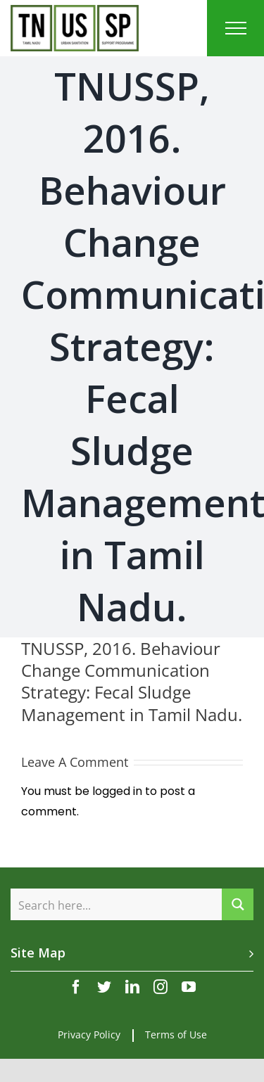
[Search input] (116, 904)
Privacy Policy (89, 1034)
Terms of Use (176, 1034)
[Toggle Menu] (236, 28)
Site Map (38, 952)
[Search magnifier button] (237, 904)
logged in (117, 791)
